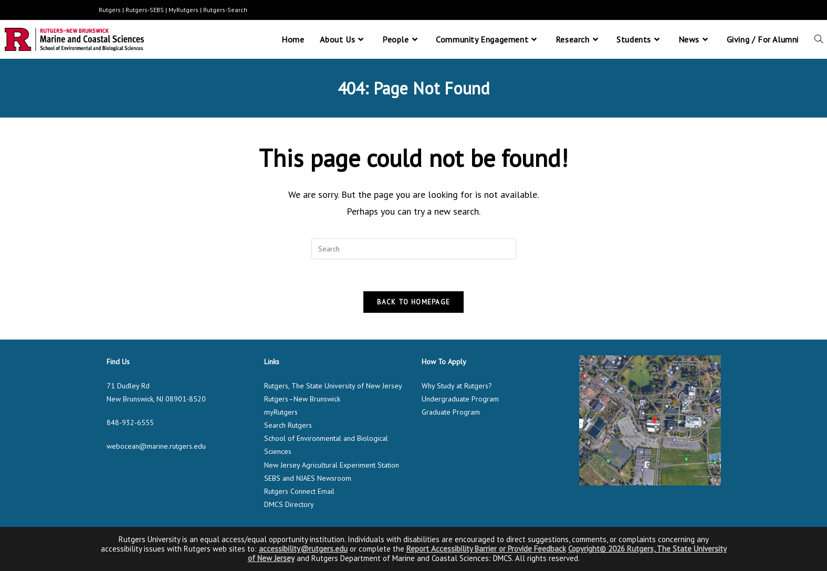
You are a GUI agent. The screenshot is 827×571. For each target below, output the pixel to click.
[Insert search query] (413, 248)
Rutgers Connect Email (299, 491)
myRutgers (281, 412)
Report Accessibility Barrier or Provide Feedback (486, 549)
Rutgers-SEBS (144, 10)
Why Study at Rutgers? (457, 385)
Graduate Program (451, 412)
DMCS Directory (289, 504)
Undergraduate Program (460, 399)
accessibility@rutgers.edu (303, 549)
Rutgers (110, 10)
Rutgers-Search (225, 10)
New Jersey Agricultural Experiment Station (331, 465)
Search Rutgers (288, 425)
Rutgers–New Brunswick (302, 399)
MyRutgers (183, 10)
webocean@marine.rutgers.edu (156, 446)
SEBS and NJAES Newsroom (307, 478)
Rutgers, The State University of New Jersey (333, 385)
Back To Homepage (414, 302)
